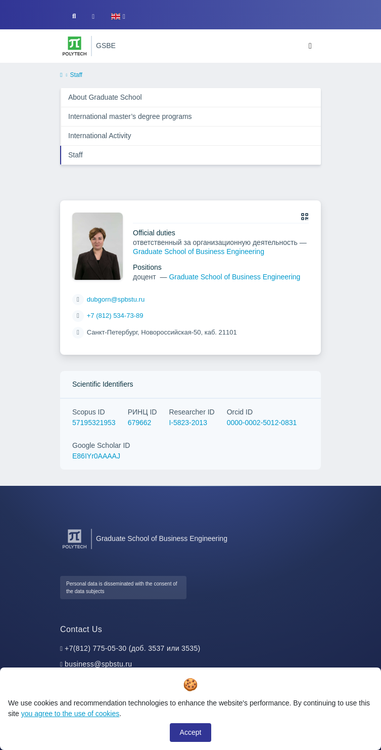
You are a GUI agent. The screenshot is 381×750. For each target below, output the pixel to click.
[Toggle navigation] (310, 46)
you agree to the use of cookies (70, 714)
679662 (140, 423)
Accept (191, 732)
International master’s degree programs (130, 116)
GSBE (106, 45)
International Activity (99, 136)
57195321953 (94, 423)
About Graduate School (105, 97)
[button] (118, 16)
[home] (61, 75)
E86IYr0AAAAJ (96, 456)
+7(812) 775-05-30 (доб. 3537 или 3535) (133, 648)
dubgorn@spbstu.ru (116, 299)
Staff (75, 155)
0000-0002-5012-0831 (262, 423)
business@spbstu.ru (98, 664)
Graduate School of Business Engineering (198, 251)
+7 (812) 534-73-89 (115, 315)
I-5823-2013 (188, 423)
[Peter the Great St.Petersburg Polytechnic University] (74, 46)
